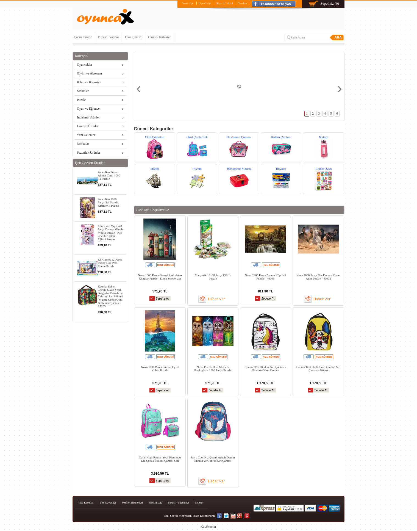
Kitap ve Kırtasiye (89, 82)
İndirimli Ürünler (88, 117)
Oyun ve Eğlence (88, 108)
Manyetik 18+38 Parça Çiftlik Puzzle (213, 276)
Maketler (83, 91)
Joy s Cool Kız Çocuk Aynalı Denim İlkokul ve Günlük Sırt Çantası (213, 459)
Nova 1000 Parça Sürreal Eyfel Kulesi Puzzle (160, 368)
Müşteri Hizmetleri (132, 502)
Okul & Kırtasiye (159, 37)
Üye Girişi (205, 3)
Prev (138, 89)
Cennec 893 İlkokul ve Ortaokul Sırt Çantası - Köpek (318, 368)
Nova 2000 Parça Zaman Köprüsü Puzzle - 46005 (265, 276)
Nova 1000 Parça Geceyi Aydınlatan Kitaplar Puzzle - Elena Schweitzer (160, 276)
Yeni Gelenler (86, 135)
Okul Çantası (133, 37)
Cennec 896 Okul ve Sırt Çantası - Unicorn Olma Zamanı (265, 368)
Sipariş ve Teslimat (178, 502)
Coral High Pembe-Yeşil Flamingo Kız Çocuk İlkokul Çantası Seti (160, 459)
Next (339, 89)
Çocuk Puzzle (83, 37)
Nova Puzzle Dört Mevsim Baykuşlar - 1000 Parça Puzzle (212, 368)
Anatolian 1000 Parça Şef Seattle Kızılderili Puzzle (108, 202)
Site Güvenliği (108, 502)
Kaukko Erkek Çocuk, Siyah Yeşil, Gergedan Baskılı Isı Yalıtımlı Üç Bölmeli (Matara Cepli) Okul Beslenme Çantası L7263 (110, 296)
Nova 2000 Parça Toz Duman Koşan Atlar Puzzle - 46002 (318, 276)
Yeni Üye (187, 3)
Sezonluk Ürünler (88, 152)
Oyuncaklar (84, 65)
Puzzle (81, 100)
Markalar (83, 144)
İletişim (199, 502)
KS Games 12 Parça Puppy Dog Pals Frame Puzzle (110, 263)
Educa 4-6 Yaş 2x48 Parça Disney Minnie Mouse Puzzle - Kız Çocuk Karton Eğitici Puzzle (110, 232)
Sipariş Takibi (224, 3)
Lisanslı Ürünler (87, 126)
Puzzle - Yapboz (108, 37)
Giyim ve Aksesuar (89, 73)
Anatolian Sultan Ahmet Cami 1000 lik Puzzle (109, 175)
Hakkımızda (155, 502)
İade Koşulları (86, 502)
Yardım (242, 3)
